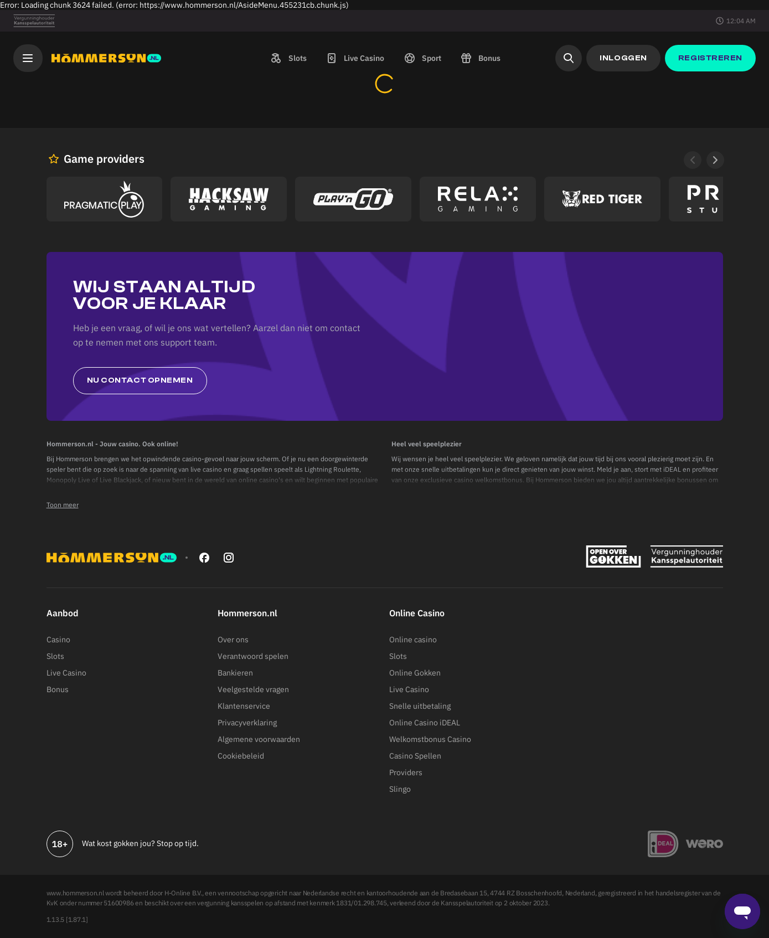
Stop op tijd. (178, 843)
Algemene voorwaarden (259, 739)
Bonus (58, 689)
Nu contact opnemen (140, 380)
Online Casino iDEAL (424, 723)
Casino (58, 640)
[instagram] (228, 557)
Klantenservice (244, 706)
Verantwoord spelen (253, 656)
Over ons (233, 640)
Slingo (400, 789)
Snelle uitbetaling (420, 706)
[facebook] (204, 557)
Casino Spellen (415, 756)
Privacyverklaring (247, 723)
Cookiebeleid (241, 756)
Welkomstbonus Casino (430, 739)
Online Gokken (415, 673)
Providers (405, 772)
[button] (288, 58)
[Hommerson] (106, 58)
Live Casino (66, 673)
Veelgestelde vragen (253, 689)
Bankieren (235, 673)
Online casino (413, 640)
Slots (55, 656)
